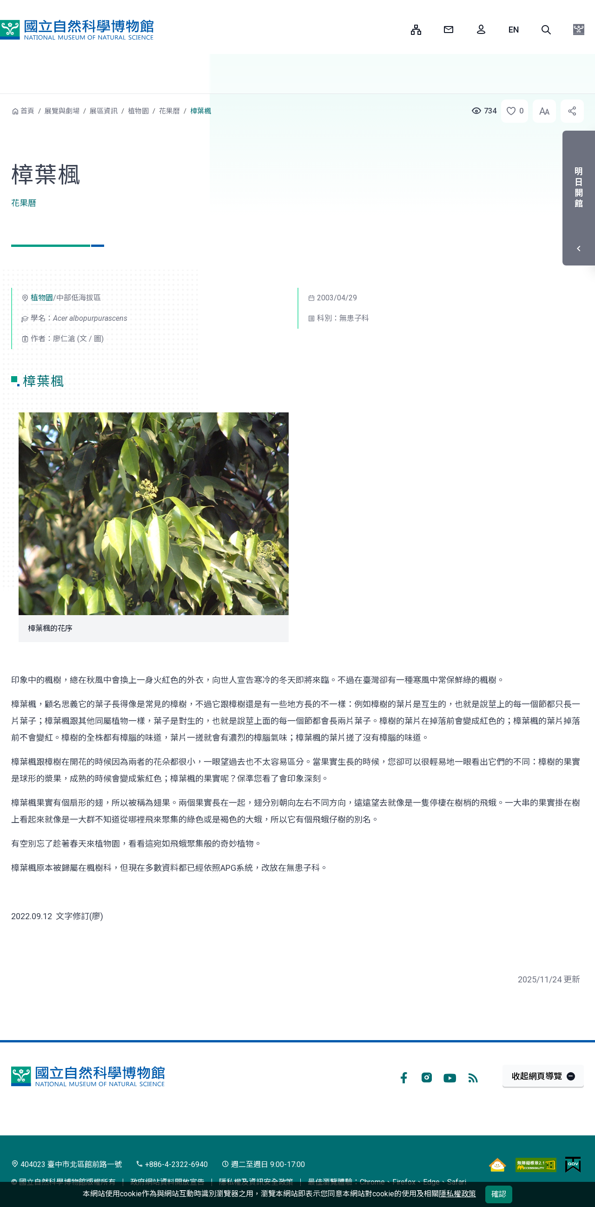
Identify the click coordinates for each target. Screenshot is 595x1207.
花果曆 (169, 111)
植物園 (138, 111)
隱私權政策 (457, 1193)
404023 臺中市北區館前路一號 (66, 1164)
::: (397, 29)
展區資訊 (104, 111)
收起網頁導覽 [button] (537, 1076)
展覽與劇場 (62, 111)
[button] (546, 29)
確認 (498, 1194)
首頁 (27, 111)
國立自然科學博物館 (76, 30)
